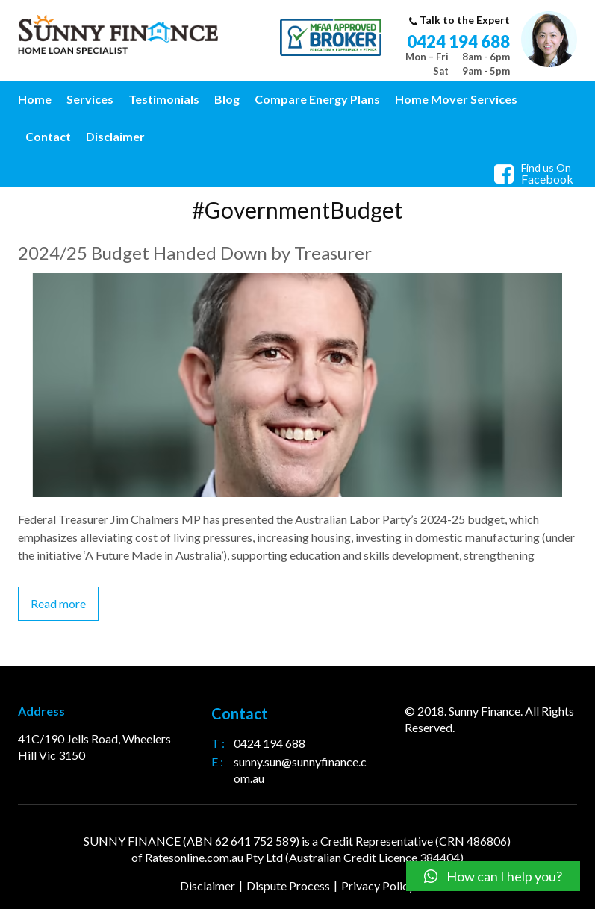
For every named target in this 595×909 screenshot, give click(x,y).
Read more (58, 603)
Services (89, 99)
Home (35, 99)
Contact (48, 136)
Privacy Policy (377, 885)
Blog (227, 99)
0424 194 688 (458, 41)
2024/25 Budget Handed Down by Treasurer (195, 252)
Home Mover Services (456, 99)
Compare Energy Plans (317, 99)
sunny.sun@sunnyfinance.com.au (300, 770)
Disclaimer (115, 136)
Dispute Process (288, 885)
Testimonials (163, 99)
